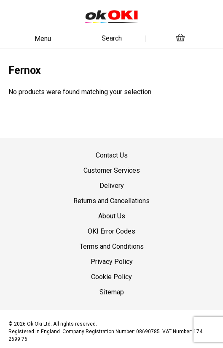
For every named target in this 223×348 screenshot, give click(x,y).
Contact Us (112, 155)
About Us (111, 216)
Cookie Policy (111, 277)
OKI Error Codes (111, 231)
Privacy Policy (112, 262)
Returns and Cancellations (111, 201)
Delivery (111, 186)
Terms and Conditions (112, 246)
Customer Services (111, 170)
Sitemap (111, 292)
